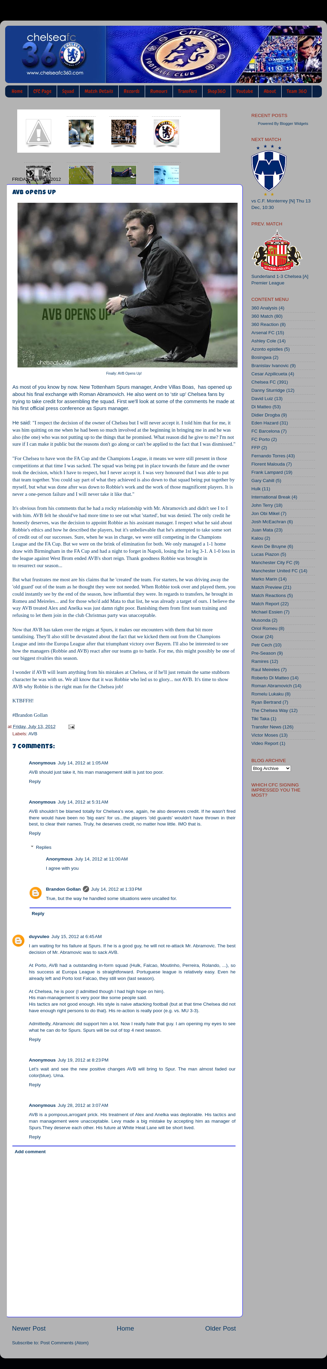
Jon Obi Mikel (265, 513)
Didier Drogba (265, 415)
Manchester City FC (271, 562)
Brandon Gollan (63, 889)
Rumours (158, 91)
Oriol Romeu (264, 628)
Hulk (256, 488)
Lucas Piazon (265, 554)
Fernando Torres (268, 455)
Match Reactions (268, 595)
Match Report (265, 603)
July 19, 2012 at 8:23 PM (83, 1060)
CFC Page (42, 91)
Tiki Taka (260, 718)
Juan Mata (262, 530)
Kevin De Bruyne (268, 546)
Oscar (257, 636)
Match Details (99, 91)
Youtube (244, 91)
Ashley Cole (263, 340)
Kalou (257, 538)
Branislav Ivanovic (270, 365)
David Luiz (262, 398)
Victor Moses (264, 735)
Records (132, 91)
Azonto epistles (267, 349)
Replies (44, 847)
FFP (255, 447)
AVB (33, 733)
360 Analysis (264, 308)
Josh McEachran (268, 521)
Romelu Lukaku (267, 694)
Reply (35, 781)
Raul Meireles (265, 669)
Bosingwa (261, 357)
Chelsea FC (263, 382)
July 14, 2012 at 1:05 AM (83, 762)
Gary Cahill (262, 480)
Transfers (187, 91)
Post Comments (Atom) (65, 1342)
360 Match (262, 316)
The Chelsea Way (269, 710)
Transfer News (266, 726)
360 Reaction (265, 324)
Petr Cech (261, 644)
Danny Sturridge (268, 390)
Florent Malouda (268, 464)
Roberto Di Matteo (270, 677)
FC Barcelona (265, 431)
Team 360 (297, 91)
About (270, 91)
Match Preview (266, 587)
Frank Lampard (267, 472)
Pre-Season (263, 653)
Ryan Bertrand (266, 702)
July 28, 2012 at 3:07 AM (83, 1105)
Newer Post (29, 1328)
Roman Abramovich (271, 685)
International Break (270, 497)
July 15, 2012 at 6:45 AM (76, 936)
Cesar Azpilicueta (269, 373)
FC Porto (260, 439)
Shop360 (217, 91)
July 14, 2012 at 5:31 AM (83, 802)
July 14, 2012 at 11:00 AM (101, 859)
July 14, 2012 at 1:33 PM (116, 889)
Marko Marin (264, 579)
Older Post (220, 1328)
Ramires (260, 661)
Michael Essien (267, 612)
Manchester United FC (274, 570)
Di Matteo (261, 406)
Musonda (261, 620)
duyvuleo (39, 936)
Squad (68, 91)
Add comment (30, 1151)
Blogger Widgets (294, 123)
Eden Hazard (265, 422)
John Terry (262, 505)
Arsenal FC (263, 332)
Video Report (265, 743)
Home (17, 91)
